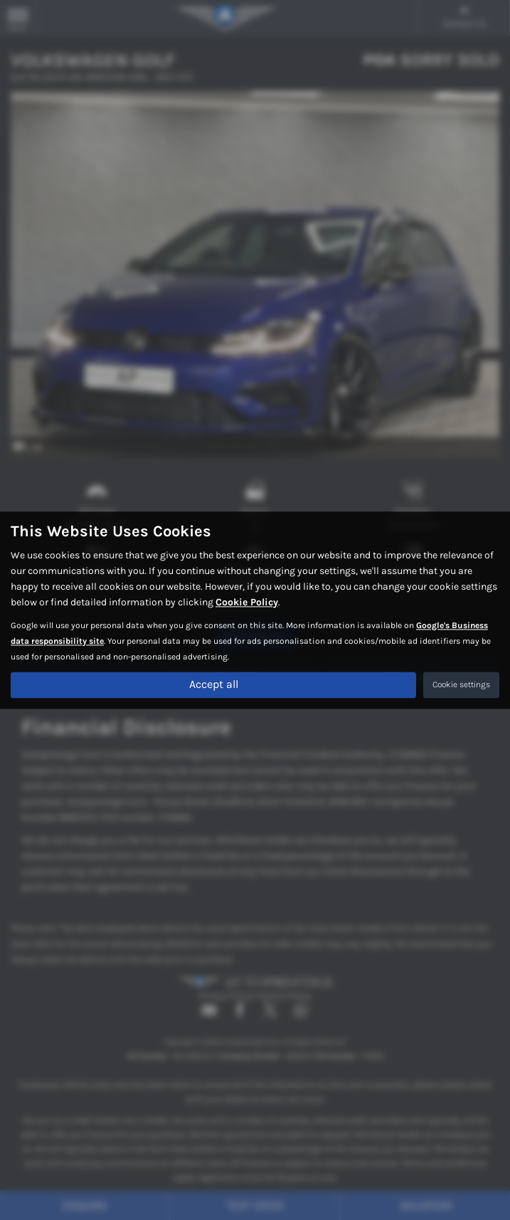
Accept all (213, 684)
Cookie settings (461, 684)
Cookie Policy (247, 602)
